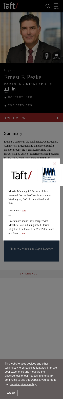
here (24, 210)
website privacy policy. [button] (23, 384)
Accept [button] (11, 393)
